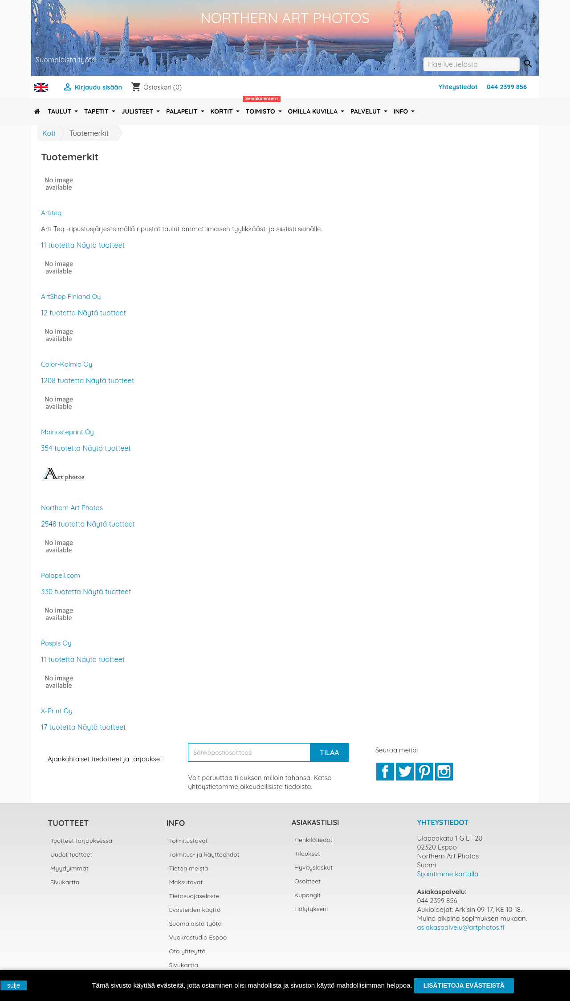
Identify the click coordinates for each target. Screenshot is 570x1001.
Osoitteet (307, 881)
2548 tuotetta (63, 523)
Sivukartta (65, 882)
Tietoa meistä (188, 868)
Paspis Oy (56, 643)
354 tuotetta (61, 448)
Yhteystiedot (458, 87)
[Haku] (471, 64)
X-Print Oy (57, 711)
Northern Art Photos (72, 507)
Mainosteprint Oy (67, 432)
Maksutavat (186, 882)
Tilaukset (307, 854)
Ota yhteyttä (187, 951)
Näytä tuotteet (101, 245)
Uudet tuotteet (71, 854)
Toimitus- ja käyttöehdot (204, 854)
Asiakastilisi (315, 822)
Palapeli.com (60, 575)
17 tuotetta (58, 727)
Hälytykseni (311, 909)
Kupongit (307, 895)
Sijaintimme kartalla (448, 874)
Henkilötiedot (313, 840)
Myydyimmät (69, 868)
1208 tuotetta (62, 380)
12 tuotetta (58, 312)
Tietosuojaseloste (194, 896)
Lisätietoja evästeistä (464, 985)
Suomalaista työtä (195, 923)
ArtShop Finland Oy (71, 296)
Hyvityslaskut (313, 867)
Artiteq (51, 212)
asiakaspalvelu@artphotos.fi (461, 927)
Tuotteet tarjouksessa (81, 841)
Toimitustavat (188, 841)
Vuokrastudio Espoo (198, 937)
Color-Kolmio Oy (66, 364)
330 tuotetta (61, 591)
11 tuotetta (57, 245)
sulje (13, 985)
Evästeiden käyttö (195, 910)
